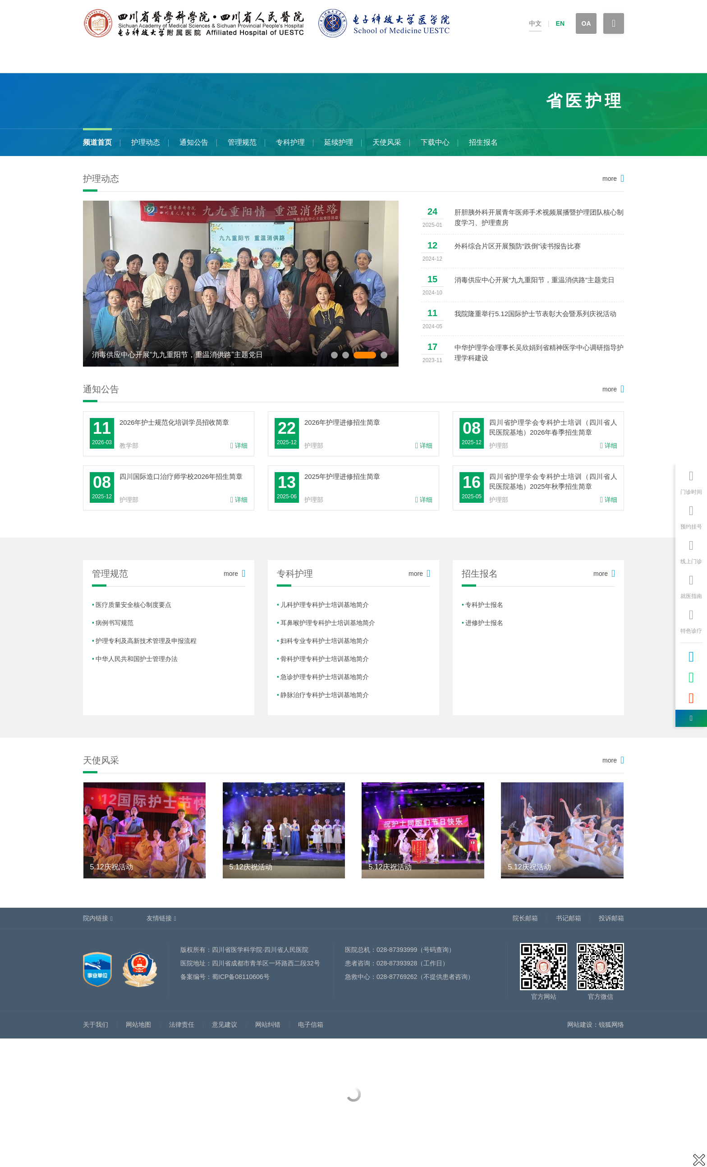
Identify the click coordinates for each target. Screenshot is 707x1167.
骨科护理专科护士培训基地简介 (324, 658)
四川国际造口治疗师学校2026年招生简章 (181, 476)
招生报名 (483, 142)
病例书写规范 (114, 622)
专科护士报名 (484, 604)
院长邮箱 (525, 918)
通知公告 (193, 142)
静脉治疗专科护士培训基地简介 (324, 694)
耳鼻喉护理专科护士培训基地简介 (327, 622)
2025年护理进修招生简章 (342, 476)
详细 (239, 446)
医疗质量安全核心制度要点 (133, 604)
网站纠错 (267, 1024)
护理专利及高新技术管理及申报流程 (146, 640)
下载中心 (435, 142)
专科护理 (290, 142)
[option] (241, 284)
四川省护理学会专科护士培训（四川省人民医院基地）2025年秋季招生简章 (553, 481)
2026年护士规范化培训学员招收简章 (174, 422)
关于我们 (95, 1024)
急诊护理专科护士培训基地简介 (324, 676)
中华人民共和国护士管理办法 (137, 658)
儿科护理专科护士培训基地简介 (324, 604)
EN (560, 23)
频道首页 (97, 142)
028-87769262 (396, 976)
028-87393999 (396, 949)
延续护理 (338, 142)
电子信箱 (310, 1024)
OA (586, 23)
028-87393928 (396, 963)
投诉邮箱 (611, 918)
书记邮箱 (568, 918)
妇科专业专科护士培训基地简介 (324, 640)
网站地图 (138, 1024)
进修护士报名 (484, 622)
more (609, 178)
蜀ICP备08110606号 (241, 976)
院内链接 (95, 918)
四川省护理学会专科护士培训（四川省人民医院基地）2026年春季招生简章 (553, 427)
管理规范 (242, 142)
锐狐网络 (611, 1024)
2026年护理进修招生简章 (342, 422)
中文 (535, 23)
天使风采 (386, 142)
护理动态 (145, 142)
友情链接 (159, 918)
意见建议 (224, 1024)
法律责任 (181, 1024)
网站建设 (579, 1024)
